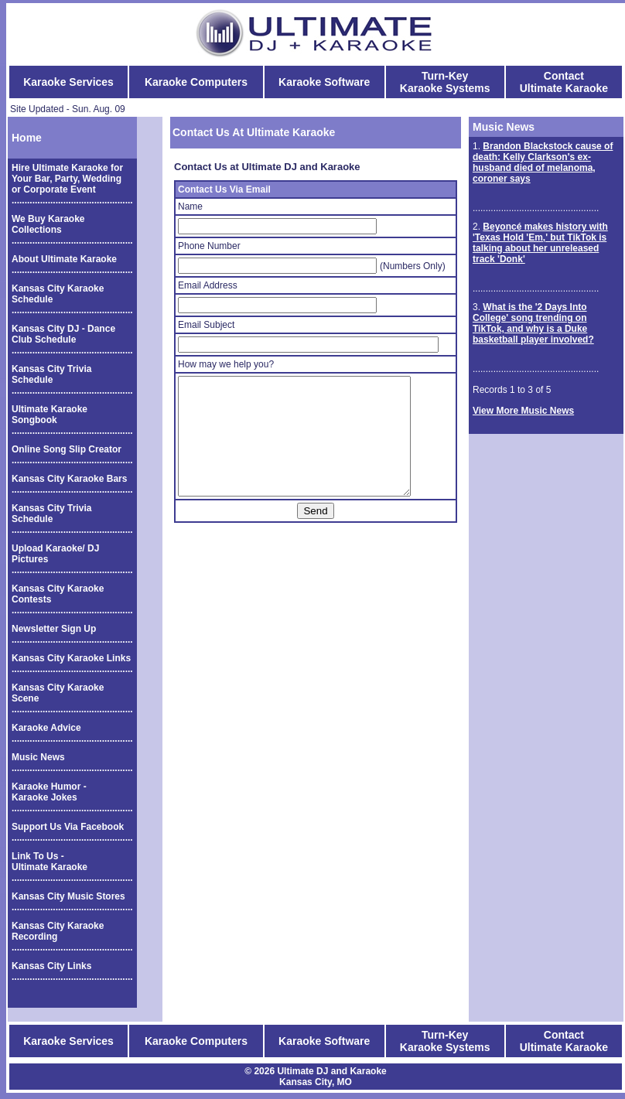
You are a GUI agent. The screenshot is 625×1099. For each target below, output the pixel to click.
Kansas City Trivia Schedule (51, 374)
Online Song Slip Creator (66, 449)
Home (27, 137)
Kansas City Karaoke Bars (69, 478)
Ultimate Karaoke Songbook (49, 414)
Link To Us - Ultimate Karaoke (49, 861)
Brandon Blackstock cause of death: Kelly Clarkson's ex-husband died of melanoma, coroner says (543, 162)
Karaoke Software (324, 82)
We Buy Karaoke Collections (48, 224)
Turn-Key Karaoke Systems (445, 82)
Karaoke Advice (46, 727)
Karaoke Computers (196, 82)
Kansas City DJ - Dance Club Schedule (63, 334)
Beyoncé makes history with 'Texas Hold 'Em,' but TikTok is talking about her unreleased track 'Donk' (540, 243)
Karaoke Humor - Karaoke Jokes (49, 792)
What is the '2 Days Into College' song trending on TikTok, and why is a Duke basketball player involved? (533, 323)
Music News (38, 757)
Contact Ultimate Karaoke (564, 82)
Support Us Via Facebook (68, 826)
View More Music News (523, 410)
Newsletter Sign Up (54, 628)
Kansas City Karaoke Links (71, 658)
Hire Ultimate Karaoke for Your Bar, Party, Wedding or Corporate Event (67, 178)
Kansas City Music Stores (68, 896)
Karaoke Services (68, 82)
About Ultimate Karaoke (64, 259)
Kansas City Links (51, 966)
